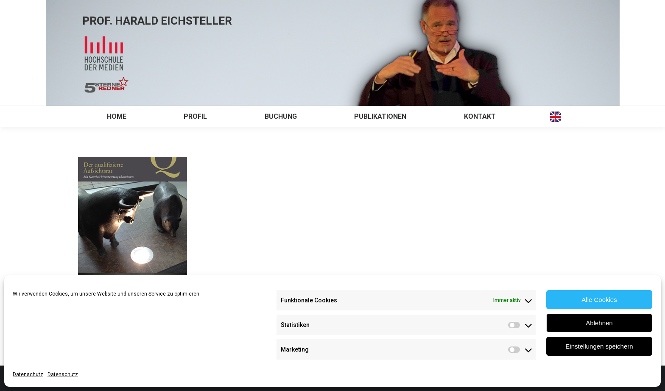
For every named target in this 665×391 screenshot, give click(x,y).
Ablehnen (599, 323)
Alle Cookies (599, 299)
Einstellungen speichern (599, 346)
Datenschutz (28, 374)
